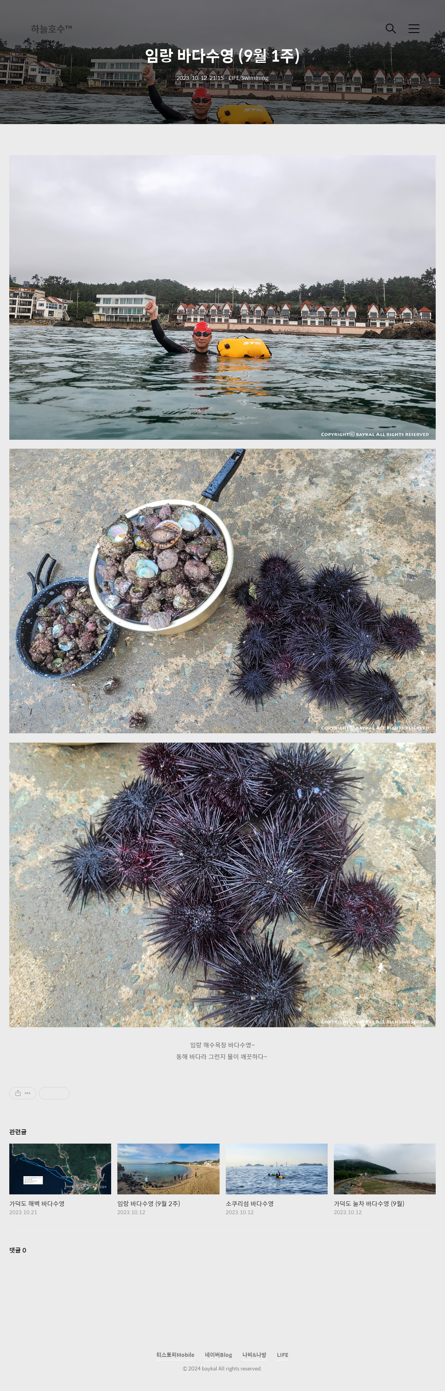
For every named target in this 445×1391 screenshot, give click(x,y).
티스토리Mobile (175, 1354)
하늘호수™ (51, 29)
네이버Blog (218, 1354)
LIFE (283, 1354)
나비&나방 (254, 1354)
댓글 (17, 1250)
